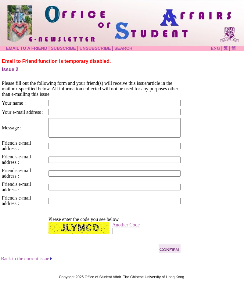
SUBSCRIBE (63, 48)
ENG (215, 48)
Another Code (126, 224)
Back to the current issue (25, 258)
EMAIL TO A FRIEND (26, 48)
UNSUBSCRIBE (95, 48)
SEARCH (123, 48)
